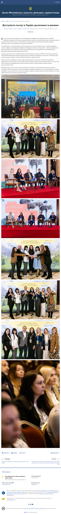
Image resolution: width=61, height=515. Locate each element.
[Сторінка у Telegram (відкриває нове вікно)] (28, 504)
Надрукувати (55, 452)
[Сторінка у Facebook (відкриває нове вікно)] (30, 504)
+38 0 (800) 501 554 (6, 484)
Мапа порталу (6, 472)
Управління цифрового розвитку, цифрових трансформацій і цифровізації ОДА (21, 28)
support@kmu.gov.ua (11, 499)
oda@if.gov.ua (34, 484)
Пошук (58, 2)
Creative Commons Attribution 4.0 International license (34, 508)
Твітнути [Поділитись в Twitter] (23, 452)
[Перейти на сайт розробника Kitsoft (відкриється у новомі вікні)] (26, 512)
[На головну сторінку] (30, 11)
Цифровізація (30, 31)
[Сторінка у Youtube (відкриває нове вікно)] (32, 504)
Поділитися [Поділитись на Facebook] (6, 452)
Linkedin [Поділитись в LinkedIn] (15, 452)
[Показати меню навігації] (2, 2)
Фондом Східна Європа (42, 490)
